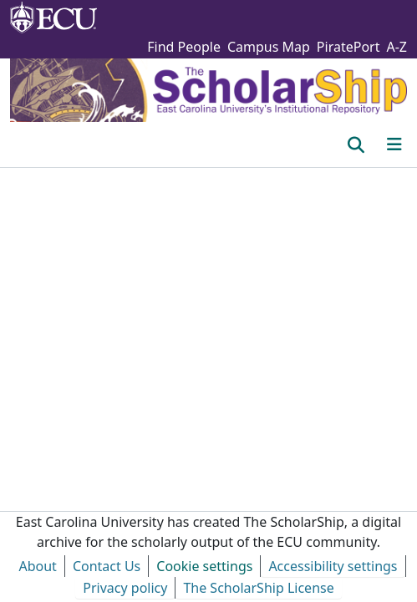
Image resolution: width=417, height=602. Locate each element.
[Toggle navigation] (394, 144)
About (37, 566)
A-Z (396, 47)
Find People (184, 47)
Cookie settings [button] (204, 566)
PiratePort (348, 47)
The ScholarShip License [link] (258, 588)
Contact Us (106, 566)
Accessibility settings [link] (332, 566)
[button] (355, 144)
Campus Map (268, 47)
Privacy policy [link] (125, 588)
